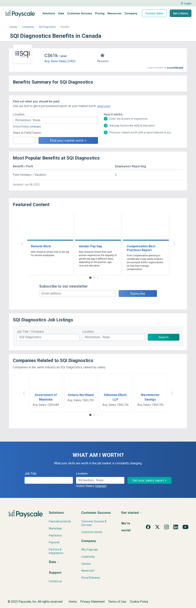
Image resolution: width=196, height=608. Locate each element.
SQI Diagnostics (47, 27)
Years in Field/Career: (27, 133)
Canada (13, 27)
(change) (35, 126)
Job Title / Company (30, 331)
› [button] (174, 243)
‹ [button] (21, 243)
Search (163, 337)
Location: (19, 114)
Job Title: (30, 473)
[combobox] (55, 120)
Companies (28, 27)
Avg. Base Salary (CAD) (59, 61)
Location (88, 331)
